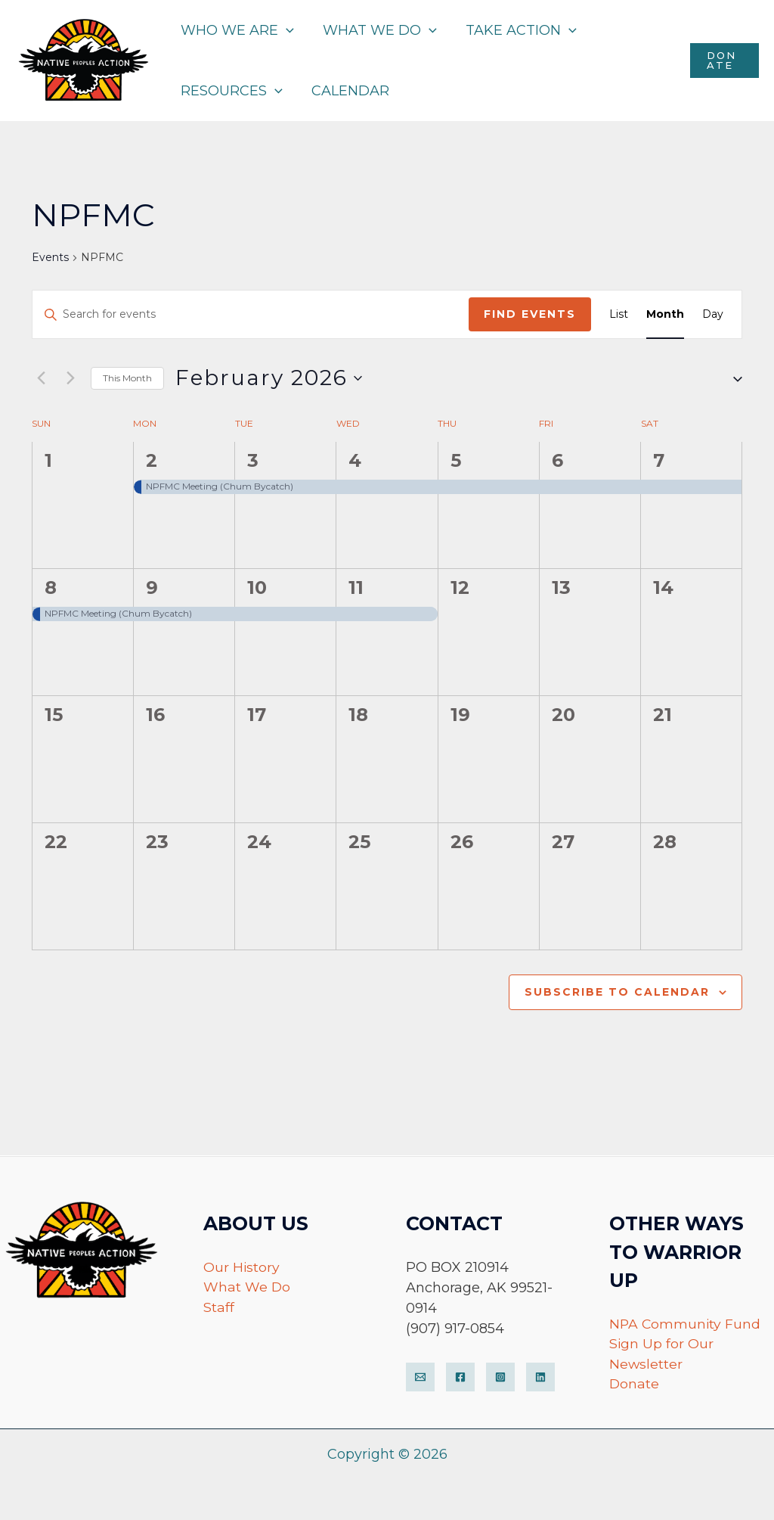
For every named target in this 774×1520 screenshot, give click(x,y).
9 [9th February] (152, 587)
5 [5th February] (455, 460)
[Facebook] (460, 1376)
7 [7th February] (658, 460)
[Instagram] (500, 1376)
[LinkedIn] (540, 1376)
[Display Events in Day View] (712, 314)
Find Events (530, 314)
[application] (285, 30)
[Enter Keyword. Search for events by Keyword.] (251, 314)
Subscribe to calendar (617, 992)
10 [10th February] (257, 587)
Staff (218, 1306)
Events (50, 257)
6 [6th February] (557, 460)
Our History (241, 1265)
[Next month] (70, 378)
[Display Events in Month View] (665, 314)
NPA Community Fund (686, 1322)
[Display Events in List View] (618, 314)
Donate (634, 1383)
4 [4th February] (354, 460)
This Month (127, 378)
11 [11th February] (356, 587)
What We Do (247, 1286)
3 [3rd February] (253, 460)
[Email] (420, 1376)
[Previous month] (41, 378)
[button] (731, 378)
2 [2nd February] (151, 460)
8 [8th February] (51, 587)
